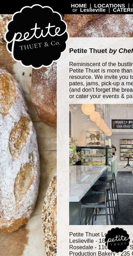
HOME (79, 5)
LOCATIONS (109, 5)
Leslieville (93, 10)
